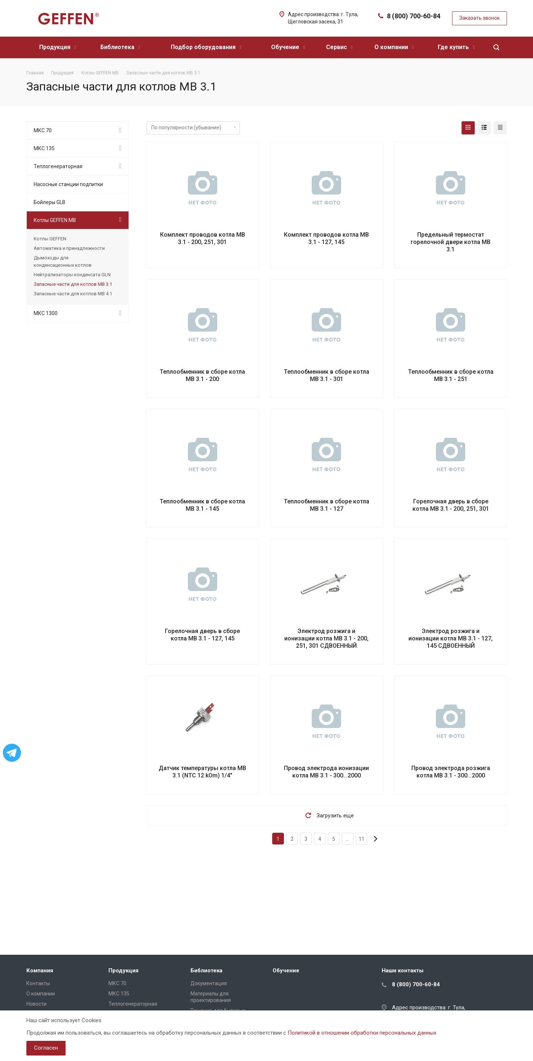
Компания (39, 970)
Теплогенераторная (58, 166)
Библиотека (120, 47)
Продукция (57, 47)
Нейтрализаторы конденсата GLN (72, 274)
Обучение (288, 47)
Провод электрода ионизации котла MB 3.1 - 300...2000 (326, 772)
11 (361, 839)
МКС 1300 (46, 313)
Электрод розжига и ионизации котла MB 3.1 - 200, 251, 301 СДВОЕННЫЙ (326, 638)
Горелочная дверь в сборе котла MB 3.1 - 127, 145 (202, 635)
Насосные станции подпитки (68, 184)
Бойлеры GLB (49, 202)
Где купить (456, 47)
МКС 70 (43, 130)
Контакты (38, 983)
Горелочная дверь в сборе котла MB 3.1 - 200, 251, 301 (450, 505)
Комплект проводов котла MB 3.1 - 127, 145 (326, 238)
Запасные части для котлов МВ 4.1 (73, 293)
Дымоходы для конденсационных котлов (63, 261)
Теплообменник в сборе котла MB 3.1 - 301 (326, 375)
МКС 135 (44, 148)
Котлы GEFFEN (50, 238)
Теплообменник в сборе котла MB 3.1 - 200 (202, 375)
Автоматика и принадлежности (69, 248)
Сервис (339, 47)
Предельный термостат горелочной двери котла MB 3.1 (451, 242)
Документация (208, 983)
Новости (36, 1004)
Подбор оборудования (206, 47)
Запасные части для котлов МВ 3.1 (73, 284)
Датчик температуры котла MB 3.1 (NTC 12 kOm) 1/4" (202, 772)
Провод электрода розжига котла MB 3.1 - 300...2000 (450, 772)
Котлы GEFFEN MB (55, 220)
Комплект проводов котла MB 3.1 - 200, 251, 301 (202, 238)
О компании (394, 47)
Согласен (46, 1048)
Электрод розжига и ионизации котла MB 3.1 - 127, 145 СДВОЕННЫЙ (450, 638)
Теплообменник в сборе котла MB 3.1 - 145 (202, 505)
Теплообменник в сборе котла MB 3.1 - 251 (450, 375)
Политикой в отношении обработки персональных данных (362, 1032)
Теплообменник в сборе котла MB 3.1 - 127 (326, 505)
